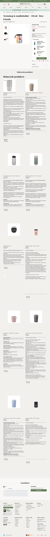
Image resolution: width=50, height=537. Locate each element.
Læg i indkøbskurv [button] (41, 58)
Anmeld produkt (38, 490)
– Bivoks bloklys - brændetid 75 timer (41, 522)
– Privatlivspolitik (17, 507)
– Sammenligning (17, 514)
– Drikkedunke (17, 519)
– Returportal (16, 510)
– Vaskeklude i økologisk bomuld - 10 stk (41, 526)
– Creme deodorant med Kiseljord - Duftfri (40, 520)
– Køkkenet (16, 524)
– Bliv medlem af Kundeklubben (30, 507)
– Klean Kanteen (28, 520)
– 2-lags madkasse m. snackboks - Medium (40, 524)
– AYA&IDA (27, 519)
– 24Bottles (27, 527)
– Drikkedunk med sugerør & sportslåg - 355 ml (41, 528)
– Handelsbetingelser (18, 506)
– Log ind (38, 506)
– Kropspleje (16, 523)
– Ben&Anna (27, 523)
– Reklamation (17, 511)
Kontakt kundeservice (8, 507)
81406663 (8, 511)
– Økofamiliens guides (29, 506)
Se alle (39, 55)
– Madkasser (16, 520)
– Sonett (27, 524)
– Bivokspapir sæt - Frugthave (41, 530)
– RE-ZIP (27, 510)
